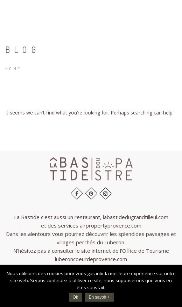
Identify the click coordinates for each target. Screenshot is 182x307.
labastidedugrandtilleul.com (135, 217)
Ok (75, 297)
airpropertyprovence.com (110, 225)
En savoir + (99, 297)
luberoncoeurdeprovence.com (91, 259)
